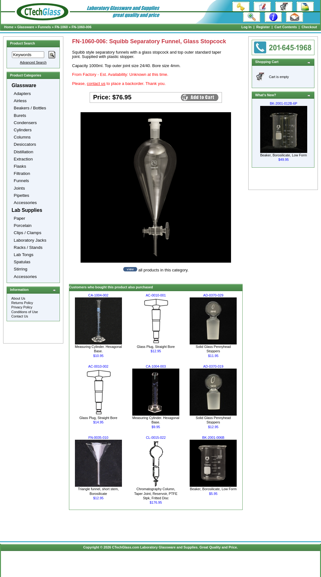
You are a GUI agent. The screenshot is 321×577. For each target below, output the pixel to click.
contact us (96, 83)
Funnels (44, 27)
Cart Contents (286, 27)
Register (263, 27)
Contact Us (19, 316)
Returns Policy (22, 303)
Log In (246, 27)
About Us (18, 298)
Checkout (309, 27)
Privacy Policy (21, 307)
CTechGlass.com (125, 547)
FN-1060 (61, 27)
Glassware (25, 27)
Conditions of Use (24, 312)
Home (8, 27)
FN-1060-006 (81, 27)
